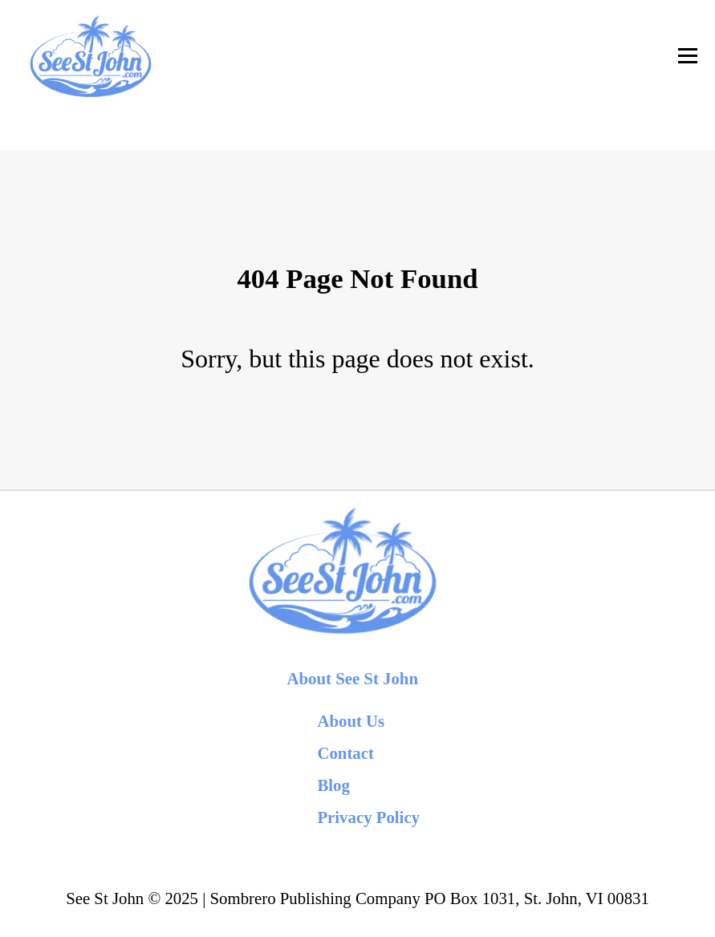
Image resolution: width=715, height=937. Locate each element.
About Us (350, 721)
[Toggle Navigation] (687, 56)
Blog (333, 785)
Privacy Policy (368, 817)
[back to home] (90, 56)
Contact (345, 753)
